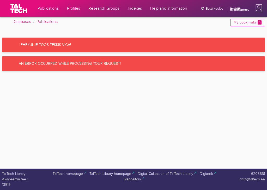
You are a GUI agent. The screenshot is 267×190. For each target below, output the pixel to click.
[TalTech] (18, 8)
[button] (258, 8)
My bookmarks (248, 22)
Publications (47, 21)
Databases (22, 21)
